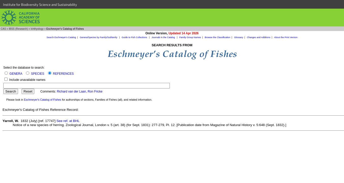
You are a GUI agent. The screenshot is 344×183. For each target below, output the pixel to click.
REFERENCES (63, 73)
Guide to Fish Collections (135, 37)
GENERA (15, 73)
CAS (3, 28)
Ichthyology (37, 28)
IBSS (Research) (18, 28)
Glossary (238, 37)
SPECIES (37, 73)
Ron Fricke (95, 91)
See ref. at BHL (68, 121)
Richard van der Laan (71, 91)
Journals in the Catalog (164, 37)
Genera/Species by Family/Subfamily (99, 37)
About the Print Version (285, 37)
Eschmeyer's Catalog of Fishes (42, 99)
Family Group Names (190, 37)
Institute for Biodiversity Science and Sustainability (40, 5)
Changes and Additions (259, 37)
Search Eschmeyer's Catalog (61, 37)
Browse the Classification (217, 37)
